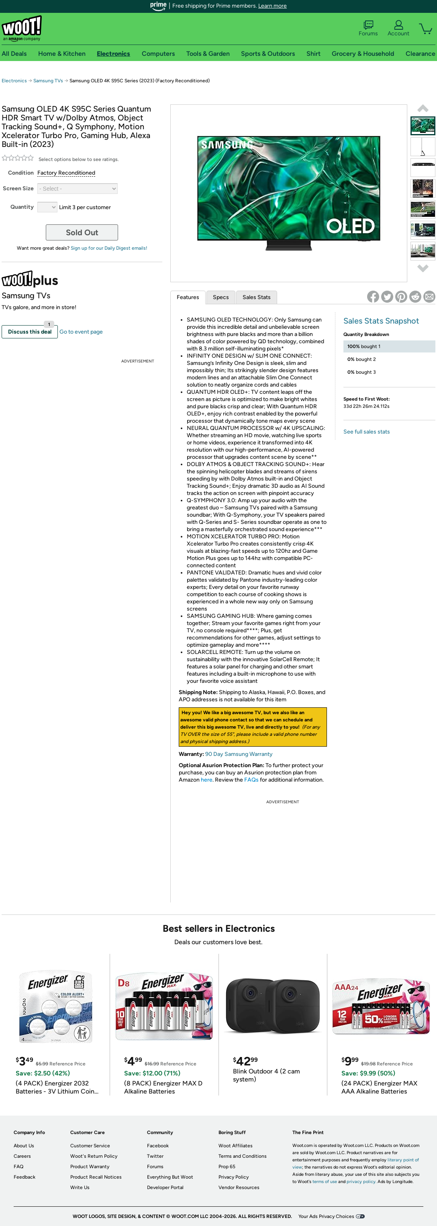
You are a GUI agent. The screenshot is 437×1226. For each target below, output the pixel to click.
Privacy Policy (233, 1177)
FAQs (251, 779)
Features (188, 297)
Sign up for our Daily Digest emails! (109, 248)
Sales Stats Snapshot (381, 321)
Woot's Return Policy (93, 1156)
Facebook (158, 1146)
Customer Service (90, 1146)
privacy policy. (361, 1181)
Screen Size (18, 188)
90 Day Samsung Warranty (239, 754)
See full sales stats (366, 431)
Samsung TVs (48, 80)
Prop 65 (226, 1166)
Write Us (80, 1187)
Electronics (14, 80)
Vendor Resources (238, 1187)
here (206, 779)
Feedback (24, 1177)
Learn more (272, 5)
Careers (22, 1156)
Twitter (155, 1156)
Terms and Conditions (242, 1156)
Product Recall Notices (96, 1177)
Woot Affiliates (235, 1146)
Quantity (22, 207)
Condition (21, 172)
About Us (24, 1146)
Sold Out (82, 232)
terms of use (324, 1181)
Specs (221, 297)
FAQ (18, 1166)
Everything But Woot (170, 1177)
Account (398, 28)
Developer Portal (165, 1187)
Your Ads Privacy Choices (326, 1216)
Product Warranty (89, 1166)
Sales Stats (257, 297)
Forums (368, 28)
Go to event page (81, 331)
